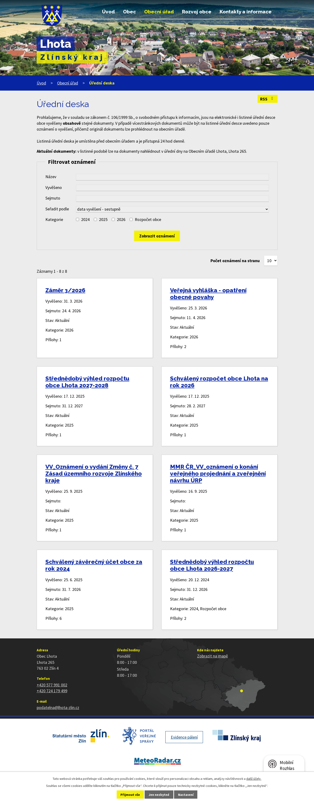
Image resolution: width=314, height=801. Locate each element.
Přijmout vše (130, 795)
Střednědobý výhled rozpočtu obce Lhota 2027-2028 (87, 382)
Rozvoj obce (196, 12)
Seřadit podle (57, 209)
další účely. (253, 779)
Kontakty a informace (246, 12)
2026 (121, 219)
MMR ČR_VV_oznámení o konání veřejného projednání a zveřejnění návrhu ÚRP (218, 473)
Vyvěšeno (53, 187)
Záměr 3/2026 (65, 290)
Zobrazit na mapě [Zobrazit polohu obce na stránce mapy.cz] (212, 656)
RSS (267, 99)
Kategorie (54, 219)
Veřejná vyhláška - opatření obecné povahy (208, 293)
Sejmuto (52, 198)
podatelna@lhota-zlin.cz (58, 707)
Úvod (108, 12)
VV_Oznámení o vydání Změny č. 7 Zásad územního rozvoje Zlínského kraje (93, 473)
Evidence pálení (184, 737)
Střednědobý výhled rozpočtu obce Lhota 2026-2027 (212, 565)
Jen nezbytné (159, 795)
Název (50, 176)
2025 (103, 219)
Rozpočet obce (148, 219)
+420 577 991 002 (52, 685)
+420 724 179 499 (52, 690)
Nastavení (186, 795)
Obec (129, 12)
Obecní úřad (159, 12)
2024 (85, 219)
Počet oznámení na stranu (235, 260)
